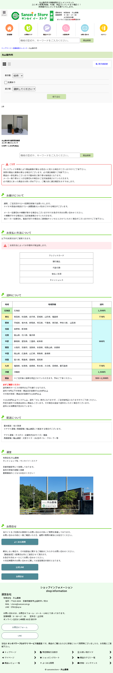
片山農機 (64, 669)
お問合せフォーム (20, 627)
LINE (20, 635)
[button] (4, 13)
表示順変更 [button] (102, 63)
